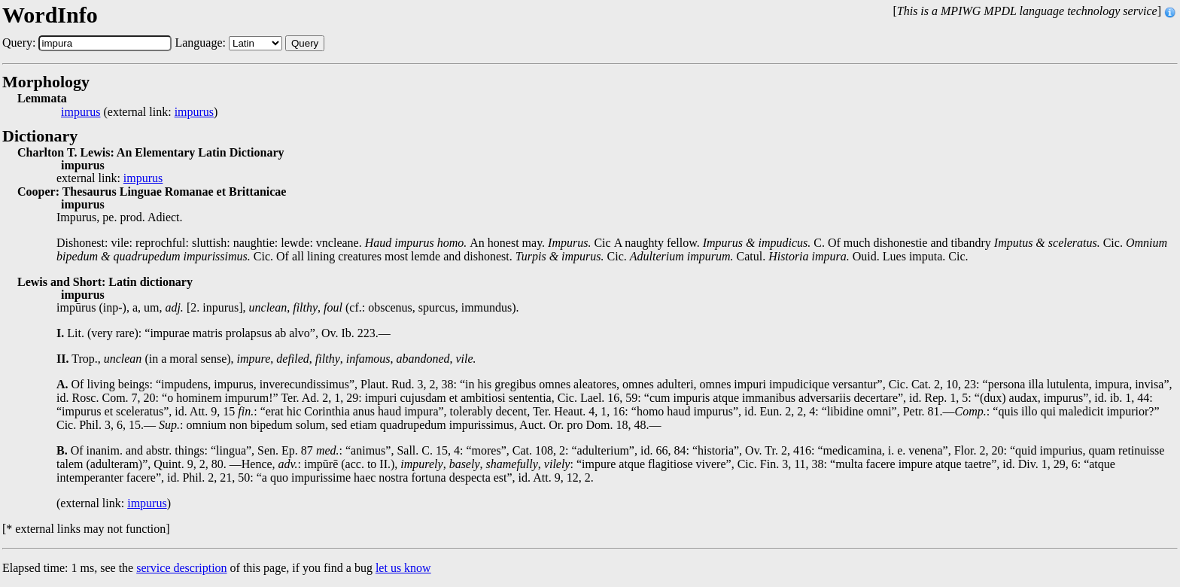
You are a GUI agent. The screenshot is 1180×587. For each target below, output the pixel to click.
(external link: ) (139, 112)
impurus (80, 112)
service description (181, 567)
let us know (403, 567)
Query (304, 43)
